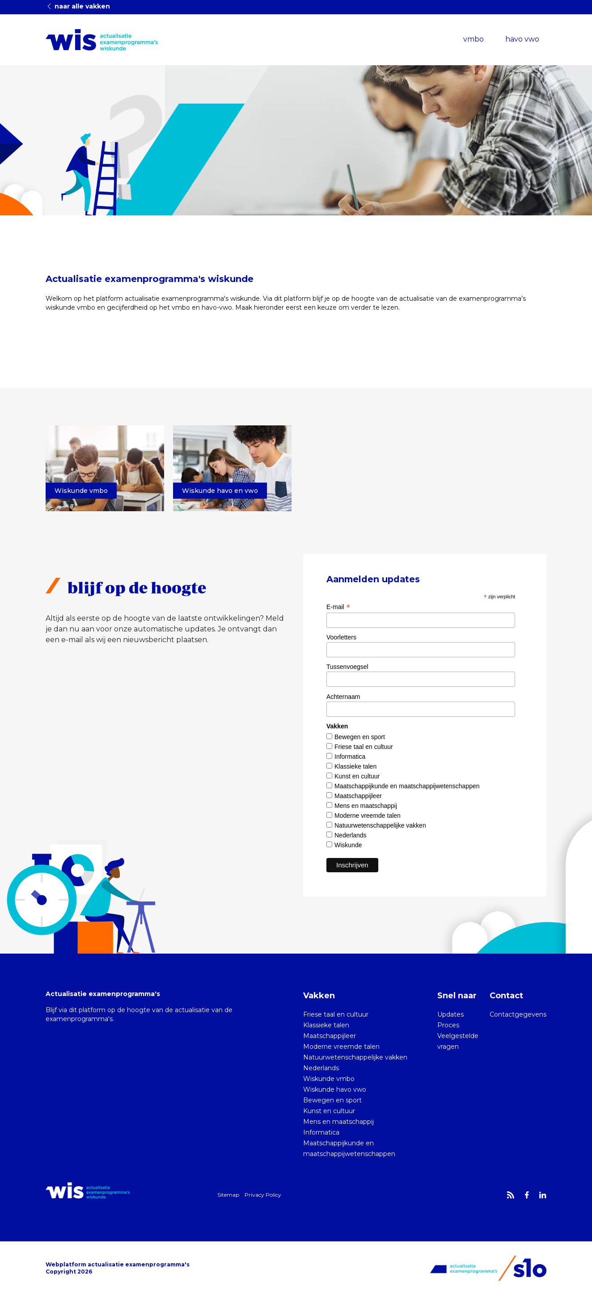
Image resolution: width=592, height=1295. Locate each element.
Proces (448, 1025)
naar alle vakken (78, 6)
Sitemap (228, 1194)
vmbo (473, 39)
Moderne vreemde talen (367, 815)
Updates (450, 1014)
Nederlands (350, 835)
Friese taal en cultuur (363, 746)
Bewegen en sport (359, 736)
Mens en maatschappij (365, 805)
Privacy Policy (263, 1194)
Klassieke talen (355, 766)
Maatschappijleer (358, 795)
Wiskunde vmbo (329, 1079)
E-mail (338, 606)
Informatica (349, 756)
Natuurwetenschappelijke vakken (380, 825)
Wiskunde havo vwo (334, 1089)
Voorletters (341, 637)
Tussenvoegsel (347, 666)
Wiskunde (348, 845)
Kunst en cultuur (357, 776)
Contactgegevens (518, 1014)
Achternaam (343, 696)
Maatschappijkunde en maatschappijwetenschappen (407, 786)
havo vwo (522, 39)
